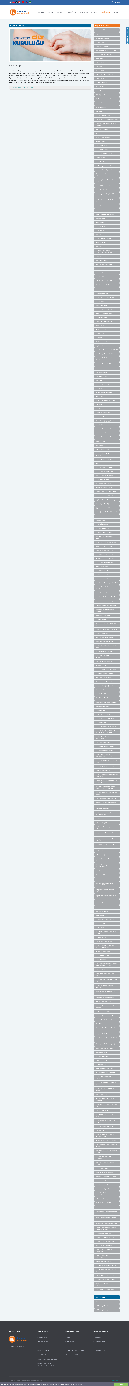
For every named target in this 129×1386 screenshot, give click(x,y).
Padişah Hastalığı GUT (102, 823)
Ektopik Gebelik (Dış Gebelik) (104, 941)
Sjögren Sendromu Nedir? (103, 508)
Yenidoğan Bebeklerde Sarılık (104, 661)
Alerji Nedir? (99, 337)
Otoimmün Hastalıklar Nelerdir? (104, 313)
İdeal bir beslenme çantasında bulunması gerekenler (107, 1006)
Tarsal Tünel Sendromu (102, 260)
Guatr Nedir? (99, 425)
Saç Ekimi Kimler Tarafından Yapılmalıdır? (104, 1284)
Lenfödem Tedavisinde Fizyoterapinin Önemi (106, 860)
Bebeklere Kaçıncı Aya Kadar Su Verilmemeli (105, 201)
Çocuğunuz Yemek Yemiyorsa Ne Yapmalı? (105, 1077)
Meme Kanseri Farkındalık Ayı (104, 321)
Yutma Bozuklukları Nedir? (103, 429)
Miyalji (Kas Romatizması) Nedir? (105, 34)
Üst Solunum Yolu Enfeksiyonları (105, 651)
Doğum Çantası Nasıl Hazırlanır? (105, 558)
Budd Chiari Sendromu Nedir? (104, 153)
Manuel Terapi (100, 66)
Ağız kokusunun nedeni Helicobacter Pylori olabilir (106, 902)
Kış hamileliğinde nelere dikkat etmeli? (106, 669)
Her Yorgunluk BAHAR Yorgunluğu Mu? (107, 1044)
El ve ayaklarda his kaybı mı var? (105, 746)
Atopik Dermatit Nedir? (102, 161)
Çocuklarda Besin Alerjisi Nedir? (105, 309)
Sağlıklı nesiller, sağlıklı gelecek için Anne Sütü (106, 992)
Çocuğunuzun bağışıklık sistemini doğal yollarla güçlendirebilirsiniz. (106, 964)
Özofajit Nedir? (100, 87)
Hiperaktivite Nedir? (101, 376)
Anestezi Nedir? (100, 927)
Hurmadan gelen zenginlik (103, 770)
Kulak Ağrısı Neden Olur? (103, 574)
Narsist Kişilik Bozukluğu (103, 504)
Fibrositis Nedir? (100, 875)
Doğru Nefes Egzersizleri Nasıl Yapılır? (106, 605)
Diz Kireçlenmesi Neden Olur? (104, 392)
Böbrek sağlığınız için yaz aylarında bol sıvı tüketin (106, 781)
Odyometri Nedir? (101, 141)
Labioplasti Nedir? (101, 694)
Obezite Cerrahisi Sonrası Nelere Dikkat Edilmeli (106, 624)
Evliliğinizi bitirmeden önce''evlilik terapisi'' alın (105, 845)
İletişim (115, 12)
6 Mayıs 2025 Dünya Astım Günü (105, 210)
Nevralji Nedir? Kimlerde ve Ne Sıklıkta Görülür (107, 1115)
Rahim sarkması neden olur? (103, 907)
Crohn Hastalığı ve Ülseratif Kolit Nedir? (107, 350)
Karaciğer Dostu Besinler (102, 38)
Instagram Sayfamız (98, 1341)
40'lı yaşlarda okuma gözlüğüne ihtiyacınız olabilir (104, 884)
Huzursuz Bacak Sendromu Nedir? (105, 1289)
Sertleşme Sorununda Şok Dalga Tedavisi (107, 601)
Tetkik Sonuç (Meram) (102, 1306)
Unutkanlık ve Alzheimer (102, 1064)
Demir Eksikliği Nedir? (102, 566)
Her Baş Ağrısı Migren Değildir (104, 1126)
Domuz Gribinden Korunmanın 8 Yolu (106, 1140)
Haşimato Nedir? (100, 218)
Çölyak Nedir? (100, 206)
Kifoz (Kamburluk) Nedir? (103, 285)
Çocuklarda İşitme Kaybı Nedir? (104, 170)
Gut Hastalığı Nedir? (101, 372)
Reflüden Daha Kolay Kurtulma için (105, 1241)
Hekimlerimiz (84, 12)
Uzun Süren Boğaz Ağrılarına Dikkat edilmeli (106, 932)
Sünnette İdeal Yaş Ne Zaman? (104, 1189)
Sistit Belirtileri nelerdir (102, 911)
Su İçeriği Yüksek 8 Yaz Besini (104, 546)
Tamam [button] (121, 1384)
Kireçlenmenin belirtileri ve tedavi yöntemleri (105, 834)
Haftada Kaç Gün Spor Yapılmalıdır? (106, 532)
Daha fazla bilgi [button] (78, 1384)
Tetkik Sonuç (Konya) (102, 1310)
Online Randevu (100, 1302)
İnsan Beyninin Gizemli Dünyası (104, 554)
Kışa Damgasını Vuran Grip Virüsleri (106, 516)
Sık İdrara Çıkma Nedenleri (103, 483)
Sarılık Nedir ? (100, 463)
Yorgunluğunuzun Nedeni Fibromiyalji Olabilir (106, 1145)
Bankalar (67, 1337)
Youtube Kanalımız (98, 1350)
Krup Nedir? (99, 404)
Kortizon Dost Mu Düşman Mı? (104, 1020)
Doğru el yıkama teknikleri (103, 951)
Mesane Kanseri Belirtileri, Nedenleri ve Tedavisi (107, 175)
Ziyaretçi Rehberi (41, 1337)
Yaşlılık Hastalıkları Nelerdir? (104, 1011)
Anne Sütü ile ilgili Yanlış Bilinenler (105, 1279)
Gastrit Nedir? (99, 289)
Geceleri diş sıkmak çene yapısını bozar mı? (106, 828)
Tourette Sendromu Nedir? (103, 129)
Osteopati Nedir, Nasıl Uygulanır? (105, 637)
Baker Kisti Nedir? (101, 157)
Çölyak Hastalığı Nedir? (102, 293)
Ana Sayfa (41, 12)
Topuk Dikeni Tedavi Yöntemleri (105, 1172)
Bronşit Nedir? (100, 333)
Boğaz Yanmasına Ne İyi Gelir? (104, 467)
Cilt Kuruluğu (99, 851)
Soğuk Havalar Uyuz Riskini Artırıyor (106, 500)
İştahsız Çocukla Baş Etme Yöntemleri (106, 512)
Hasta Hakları (40, 1346)
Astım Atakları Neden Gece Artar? (105, 718)
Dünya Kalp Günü (101, 329)
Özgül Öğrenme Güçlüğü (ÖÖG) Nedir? (106, 50)
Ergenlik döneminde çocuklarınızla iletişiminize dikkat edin (105, 807)
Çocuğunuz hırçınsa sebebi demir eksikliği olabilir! (105, 737)
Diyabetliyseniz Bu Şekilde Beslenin (106, 682)
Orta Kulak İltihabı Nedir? (103, 342)
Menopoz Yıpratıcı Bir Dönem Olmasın (106, 1275)
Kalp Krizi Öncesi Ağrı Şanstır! (104, 1016)
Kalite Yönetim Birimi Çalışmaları (46, 1359)
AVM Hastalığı (100, 62)
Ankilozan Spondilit (101, 82)
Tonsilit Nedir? (100, 277)
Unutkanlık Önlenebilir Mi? (103, 1203)
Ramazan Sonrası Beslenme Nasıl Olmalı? (105, 588)
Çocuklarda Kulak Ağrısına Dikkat (105, 471)
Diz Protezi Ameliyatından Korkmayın (106, 1245)
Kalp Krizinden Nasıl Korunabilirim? (106, 726)
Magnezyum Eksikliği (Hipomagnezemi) (107, 119)
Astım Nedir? (99, 408)
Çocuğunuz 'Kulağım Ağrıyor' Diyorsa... (107, 686)
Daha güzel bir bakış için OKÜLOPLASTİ (102, 866)
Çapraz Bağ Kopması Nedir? (103, 186)
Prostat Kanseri (100, 325)
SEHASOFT (116, 1379)
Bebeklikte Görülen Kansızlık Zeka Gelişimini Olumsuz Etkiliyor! (105, 946)
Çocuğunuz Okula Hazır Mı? (103, 1034)
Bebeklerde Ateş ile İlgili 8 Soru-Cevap (106, 629)
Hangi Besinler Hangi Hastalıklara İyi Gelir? (106, 1270)
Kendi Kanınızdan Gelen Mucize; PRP (106, 1265)
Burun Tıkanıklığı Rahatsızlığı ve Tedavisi (105, 1089)
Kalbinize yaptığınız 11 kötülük (104, 673)
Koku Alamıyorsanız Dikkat (103, 633)
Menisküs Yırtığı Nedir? (102, 706)
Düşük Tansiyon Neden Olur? (104, 264)
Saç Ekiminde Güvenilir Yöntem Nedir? (106, 1223)
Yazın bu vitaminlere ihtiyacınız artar (106, 542)
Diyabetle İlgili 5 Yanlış (102, 524)
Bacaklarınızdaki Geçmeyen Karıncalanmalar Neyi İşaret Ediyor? (106, 251)
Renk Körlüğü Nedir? (101, 145)
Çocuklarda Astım (101, 923)
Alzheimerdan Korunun (102, 1168)
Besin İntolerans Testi (101, 1060)
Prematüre (98, 246)
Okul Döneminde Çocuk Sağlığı (104, 528)
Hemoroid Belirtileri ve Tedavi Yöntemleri (104, 1157)
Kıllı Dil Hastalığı (100, 855)
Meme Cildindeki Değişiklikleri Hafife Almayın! (106, 124)
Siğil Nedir (99, 234)
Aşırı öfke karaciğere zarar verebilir (105, 750)
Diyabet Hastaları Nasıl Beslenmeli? (105, 1072)
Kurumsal (50, 12)
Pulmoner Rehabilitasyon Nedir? (104, 437)
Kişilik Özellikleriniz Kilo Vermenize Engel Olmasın (106, 1218)
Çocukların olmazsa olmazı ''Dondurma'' (107, 798)
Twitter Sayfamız (98, 1346)
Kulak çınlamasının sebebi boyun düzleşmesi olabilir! (105, 813)
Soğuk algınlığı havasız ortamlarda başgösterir (105, 890)
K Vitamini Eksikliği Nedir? (103, 412)
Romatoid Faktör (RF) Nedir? (104, 238)
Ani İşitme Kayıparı (101, 619)
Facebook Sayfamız (98, 1337)
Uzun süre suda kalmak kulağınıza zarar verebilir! (106, 793)
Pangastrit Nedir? (100, 222)
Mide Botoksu (99, 1024)
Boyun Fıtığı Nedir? (101, 268)
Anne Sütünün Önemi (101, 317)
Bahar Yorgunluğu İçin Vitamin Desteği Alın (106, 1105)
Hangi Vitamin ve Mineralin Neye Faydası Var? (105, 454)
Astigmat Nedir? (100, 388)
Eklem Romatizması (101, 959)
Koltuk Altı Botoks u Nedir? (103, 579)
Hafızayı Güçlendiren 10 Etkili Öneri (106, 491)
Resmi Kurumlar (69, 1346)
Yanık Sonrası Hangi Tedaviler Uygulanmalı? (104, 1250)
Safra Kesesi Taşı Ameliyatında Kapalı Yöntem (106, 1163)
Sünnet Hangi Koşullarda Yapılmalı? (105, 1068)
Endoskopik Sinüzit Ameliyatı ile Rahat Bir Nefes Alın (106, 1151)
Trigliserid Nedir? (100, 346)
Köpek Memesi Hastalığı (102, 479)
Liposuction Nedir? (101, 710)
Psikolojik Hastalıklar (101, 665)
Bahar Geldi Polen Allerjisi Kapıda (105, 1237)
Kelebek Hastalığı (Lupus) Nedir (104, 54)
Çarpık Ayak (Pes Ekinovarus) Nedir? (106, 297)
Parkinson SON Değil (101, 1052)
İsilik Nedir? (99, 111)
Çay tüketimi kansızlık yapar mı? (105, 766)
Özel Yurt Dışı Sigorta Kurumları (74, 1350)
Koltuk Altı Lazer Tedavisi (103, 714)
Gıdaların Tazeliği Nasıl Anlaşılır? (105, 641)
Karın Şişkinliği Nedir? (102, 230)
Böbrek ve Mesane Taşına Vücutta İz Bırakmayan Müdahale (106, 1228)
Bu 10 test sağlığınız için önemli (104, 562)
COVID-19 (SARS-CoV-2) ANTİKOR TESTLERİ (106, 761)
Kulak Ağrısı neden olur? (102, 818)
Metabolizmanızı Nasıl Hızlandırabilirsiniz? (102, 1256)
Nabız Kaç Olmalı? (101, 520)
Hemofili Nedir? (100, 301)
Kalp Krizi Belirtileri (101, 226)
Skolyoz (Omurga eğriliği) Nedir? (105, 421)
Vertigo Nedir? (100, 690)
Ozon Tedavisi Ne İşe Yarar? (103, 677)
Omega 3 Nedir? (100, 396)
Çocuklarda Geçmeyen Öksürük (104, 495)
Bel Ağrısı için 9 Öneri (102, 570)
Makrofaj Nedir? (100, 95)
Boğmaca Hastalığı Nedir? (103, 149)
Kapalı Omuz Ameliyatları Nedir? (105, 1048)
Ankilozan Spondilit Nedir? (103, 166)
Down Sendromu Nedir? (102, 449)
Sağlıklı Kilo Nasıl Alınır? (103, 615)
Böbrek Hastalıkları (101, 42)
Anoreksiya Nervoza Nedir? (103, 364)
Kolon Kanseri (100, 871)
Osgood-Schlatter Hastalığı (103, 242)
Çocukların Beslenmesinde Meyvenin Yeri (106, 1083)
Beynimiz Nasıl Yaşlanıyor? (103, 1233)
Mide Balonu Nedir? (101, 722)
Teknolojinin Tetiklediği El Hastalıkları (106, 702)
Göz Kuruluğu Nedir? (101, 305)
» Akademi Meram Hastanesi (15, 1348)
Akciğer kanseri (100, 915)
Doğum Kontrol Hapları (102, 433)
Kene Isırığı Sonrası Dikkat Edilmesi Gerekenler (106, 181)
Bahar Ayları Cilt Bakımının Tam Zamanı (107, 597)
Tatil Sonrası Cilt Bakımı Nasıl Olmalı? (106, 1176)
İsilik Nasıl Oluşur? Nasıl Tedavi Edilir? (106, 281)
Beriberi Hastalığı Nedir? (102, 190)
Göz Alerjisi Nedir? (101, 256)
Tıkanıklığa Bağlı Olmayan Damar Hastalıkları (105, 359)
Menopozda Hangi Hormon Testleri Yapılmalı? (105, 1029)
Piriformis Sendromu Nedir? (103, 137)
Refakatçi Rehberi (42, 1341)
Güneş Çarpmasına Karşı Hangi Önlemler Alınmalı (107, 195)
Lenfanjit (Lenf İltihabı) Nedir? (104, 74)
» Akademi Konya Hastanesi (15, 1346)
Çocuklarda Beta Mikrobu (103, 879)
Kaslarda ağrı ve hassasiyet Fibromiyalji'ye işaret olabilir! (104, 755)
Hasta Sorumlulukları (42, 1350)
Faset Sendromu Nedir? (102, 1110)
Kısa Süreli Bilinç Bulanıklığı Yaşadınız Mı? (106, 980)
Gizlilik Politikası (41, 1354)
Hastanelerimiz (60, 12)
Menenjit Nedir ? (100, 441)
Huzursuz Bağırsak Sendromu (104, 115)
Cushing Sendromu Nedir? (103, 46)
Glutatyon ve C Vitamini (102, 30)
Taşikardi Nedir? (100, 133)
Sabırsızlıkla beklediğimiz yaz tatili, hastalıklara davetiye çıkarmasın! (105, 787)
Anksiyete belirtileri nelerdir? (104, 742)
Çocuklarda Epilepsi (101, 273)
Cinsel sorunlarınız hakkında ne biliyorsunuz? (104, 986)
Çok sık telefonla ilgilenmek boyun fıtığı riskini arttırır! (107, 775)
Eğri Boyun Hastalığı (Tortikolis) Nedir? (107, 400)
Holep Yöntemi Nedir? (102, 698)
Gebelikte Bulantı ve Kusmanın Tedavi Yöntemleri (106, 1212)
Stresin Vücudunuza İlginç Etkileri (105, 214)
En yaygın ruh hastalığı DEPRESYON (106, 919)
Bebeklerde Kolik (100, 78)
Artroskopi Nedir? (101, 1130)
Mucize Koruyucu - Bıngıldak (104, 459)
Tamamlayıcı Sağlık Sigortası (73, 1354)
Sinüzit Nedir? (99, 380)
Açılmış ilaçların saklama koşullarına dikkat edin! (106, 840)
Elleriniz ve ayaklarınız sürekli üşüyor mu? (106, 896)
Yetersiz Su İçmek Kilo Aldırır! (104, 593)
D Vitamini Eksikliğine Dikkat (104, 487)
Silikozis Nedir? (100, 70)
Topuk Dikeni (99, 58)
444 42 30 (116, 2)
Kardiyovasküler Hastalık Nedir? (105, 99)
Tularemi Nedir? (100, 103)
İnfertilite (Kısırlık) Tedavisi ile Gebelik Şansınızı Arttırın (106, 1039)
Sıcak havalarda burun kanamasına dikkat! (105, 537)
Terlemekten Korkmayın (102, 1199)
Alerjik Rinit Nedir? (101, 107)
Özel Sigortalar (69, 1341)
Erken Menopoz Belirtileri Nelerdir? (105, 955)
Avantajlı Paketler (105, 12)
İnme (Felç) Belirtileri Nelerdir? (104, 1001)
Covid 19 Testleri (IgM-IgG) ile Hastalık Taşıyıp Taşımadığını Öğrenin (107, 731)
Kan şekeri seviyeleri (101, 937)
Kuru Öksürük (99, 445)
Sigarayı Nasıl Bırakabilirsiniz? (104, 1261)
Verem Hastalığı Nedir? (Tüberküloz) (106, 475)
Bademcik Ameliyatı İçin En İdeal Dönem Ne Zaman (105, 1135)
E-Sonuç (94, 12)
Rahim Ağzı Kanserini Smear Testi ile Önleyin (106, 656)
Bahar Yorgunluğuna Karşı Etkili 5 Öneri (107, 583)
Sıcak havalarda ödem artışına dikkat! (106, 802)
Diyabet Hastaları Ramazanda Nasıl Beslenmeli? (105, 1099)
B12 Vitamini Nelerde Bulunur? (104, 550)
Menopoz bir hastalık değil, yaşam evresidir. (105, 974)
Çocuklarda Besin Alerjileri (103, 384)
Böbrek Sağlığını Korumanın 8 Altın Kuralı (105, 1121)
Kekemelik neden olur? (102, 969)
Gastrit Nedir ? (100, 416)
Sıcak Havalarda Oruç (102, 1094)
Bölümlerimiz (72, 12)
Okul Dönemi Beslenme (102, 1056)
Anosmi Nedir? (100, 91)
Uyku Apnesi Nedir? (101, 368)
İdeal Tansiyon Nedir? (102, 1185)
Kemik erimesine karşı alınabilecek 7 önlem (106, 646)
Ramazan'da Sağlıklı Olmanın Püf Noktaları (105, 610)
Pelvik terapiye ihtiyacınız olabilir (105, 997)
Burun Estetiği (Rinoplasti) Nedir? (105, 354)
